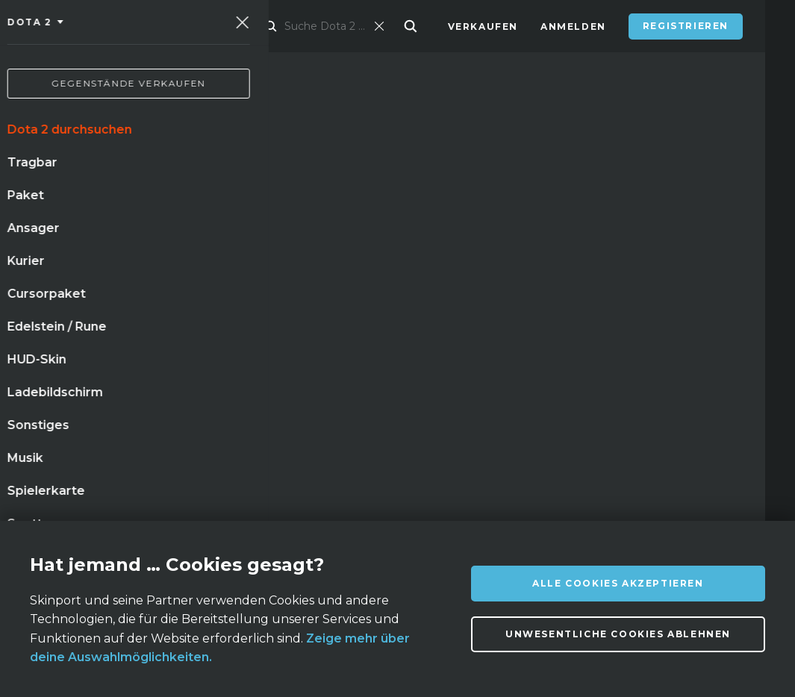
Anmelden (573, 26)
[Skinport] (113, 26)
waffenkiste (139, 366)
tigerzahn (273, 397)
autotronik (213, 427)
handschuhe (73, 397)
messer (58, 366)
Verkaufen (483, 26)
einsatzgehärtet (249, 366)
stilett (135, 427)
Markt (273, 26)
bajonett (64, 427)
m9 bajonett (306, 427)
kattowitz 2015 (176, 397)
